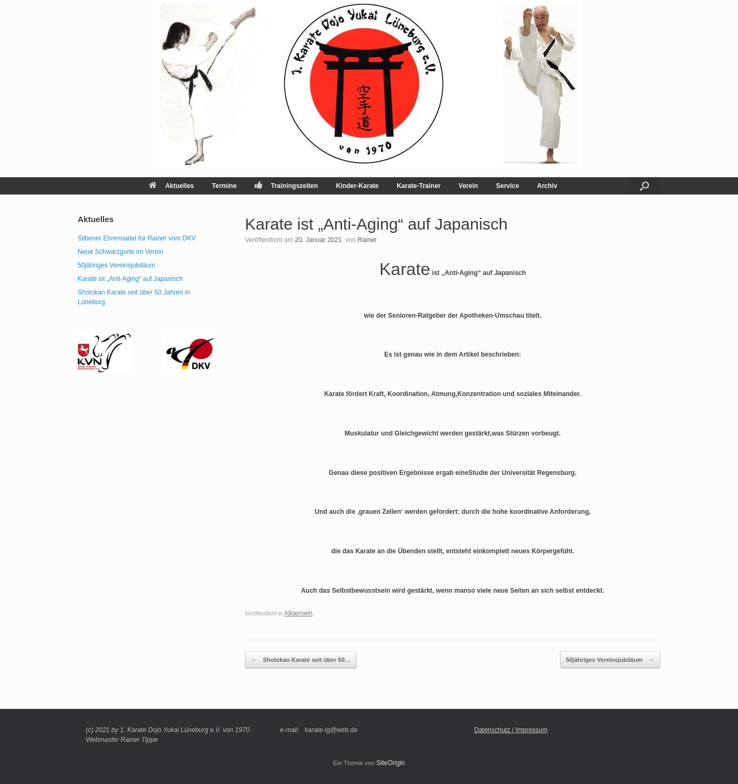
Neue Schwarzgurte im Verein (120, 252)
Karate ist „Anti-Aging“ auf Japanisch (130, 279)
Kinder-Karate (357, 186)
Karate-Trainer (418, 186)
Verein (468, 186)
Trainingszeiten (286, 186)
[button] (644, 186)
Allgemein (298, 613)
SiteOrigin (391, 763)
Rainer (367, 240)
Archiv (547, 186)
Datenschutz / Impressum (511, 730)
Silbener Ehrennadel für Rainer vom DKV (137, 238)
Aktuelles (171, 186)
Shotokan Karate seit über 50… (301, 660)
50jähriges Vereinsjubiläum (610, 660)
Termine (224, 186)
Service (507, 186)
